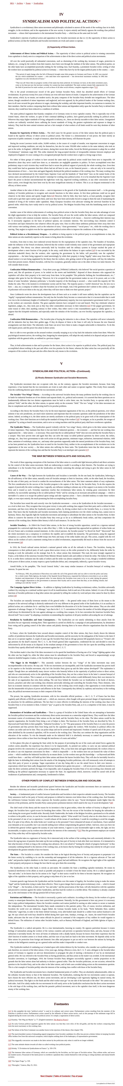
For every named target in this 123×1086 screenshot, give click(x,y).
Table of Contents (62, 1076)
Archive (20, 3)
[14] (93, 250)
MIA (12, 3)
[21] (79, 831)
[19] (15, 596)
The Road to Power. (61, 1020)
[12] (96, 87)
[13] (52, 196)
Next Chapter (46, 1076)
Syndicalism (38, 3)
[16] (77, 419)
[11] (99, 20)
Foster (28, 3)
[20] (111, 803)
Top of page (77, 1076)
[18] (21, 542)
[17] (87, 450)
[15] (89, 306)
